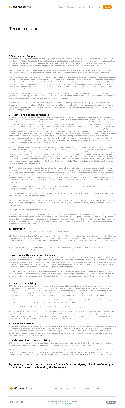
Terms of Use (64, 403)
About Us (64, 388)
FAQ (73, 388)
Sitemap (72, 403)
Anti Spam (100, 388)
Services (80, 7)
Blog (55, 388)
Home (61, 7)
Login (99, 7)
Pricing (90, 7)
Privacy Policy (54, 403)
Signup (107, 7)
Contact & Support (85, 388)
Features (70, 7)
